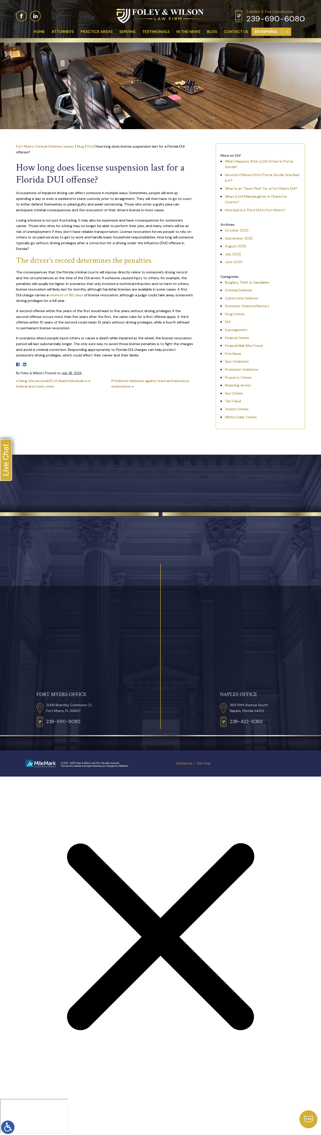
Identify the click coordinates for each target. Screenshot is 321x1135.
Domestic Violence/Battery (247, 306)
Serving (127, 31)
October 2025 (237, 230)
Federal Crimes (237, 338)
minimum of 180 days (66, 295)
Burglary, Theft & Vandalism (247, 282)
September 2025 (239, 238)
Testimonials (156, 31)
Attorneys (62, 31)
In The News (188, 31)
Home (39, 31)
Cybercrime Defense (241, 298)
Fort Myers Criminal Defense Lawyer (45, 146)
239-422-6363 (298, 721)
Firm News (233, 353)
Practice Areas (96, 31)
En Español (266, 31)
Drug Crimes (235, 314)
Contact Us (236, 31)
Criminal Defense (238, 290)
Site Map (204, 763)
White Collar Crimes (241, 417)
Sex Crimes (234, 393)
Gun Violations (237, 361)
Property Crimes (238, 377)
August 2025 (235, 246)
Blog (212, 31)
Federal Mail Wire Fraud (244, 345)
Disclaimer (184, 763)
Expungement (236, 329)
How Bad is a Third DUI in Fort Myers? (255, 210)
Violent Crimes (237, 409)
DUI (90, 146)
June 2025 (233, 262)
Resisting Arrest (238, 385)
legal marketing (94, 766)
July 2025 (233, 254)
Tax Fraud (233, 401)
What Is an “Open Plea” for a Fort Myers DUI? (261, 188)
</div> (34, 1116)
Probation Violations (241, 369)
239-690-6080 (275, 19)
